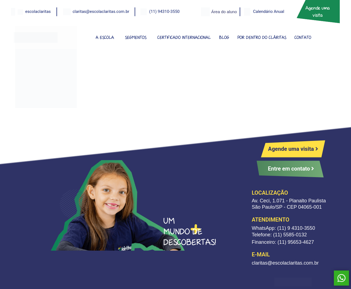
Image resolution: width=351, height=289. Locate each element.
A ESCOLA (105, 37)
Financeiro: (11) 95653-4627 (283, 242)
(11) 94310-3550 (164, 11)
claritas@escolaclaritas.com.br (101, 11)
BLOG (224, 37)
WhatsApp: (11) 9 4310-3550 (283, 228)
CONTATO (303, 37)
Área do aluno (224, 11)
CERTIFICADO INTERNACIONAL (184, 37)
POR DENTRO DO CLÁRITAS (261, 37)
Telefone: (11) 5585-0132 (279, 234)
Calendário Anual (268, 11)
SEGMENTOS (135, 37)
